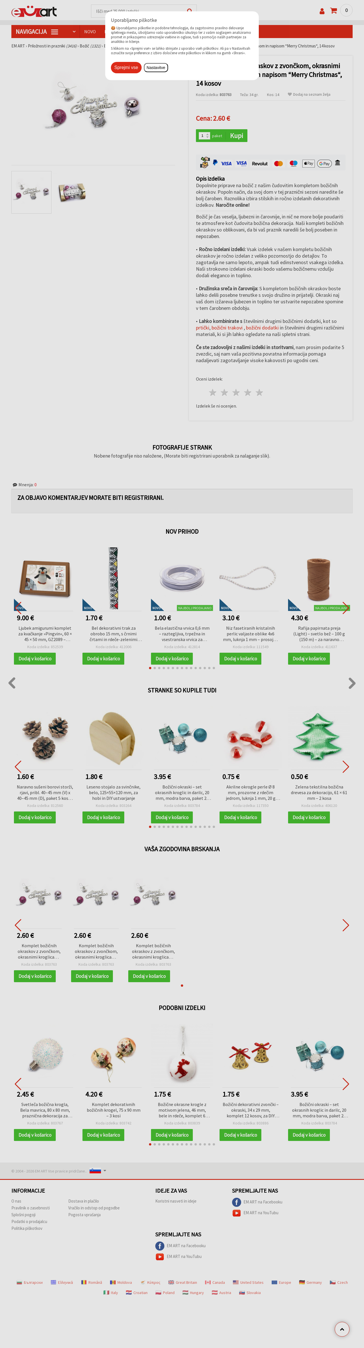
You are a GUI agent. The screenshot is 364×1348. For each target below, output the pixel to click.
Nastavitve (156, 67)
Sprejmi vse (126, 67)
